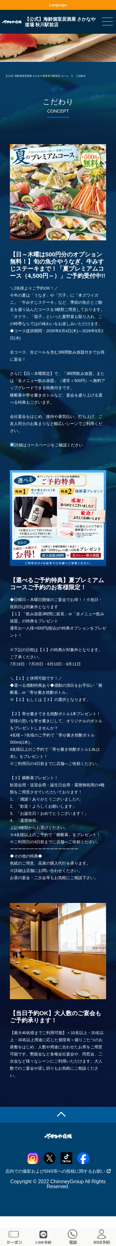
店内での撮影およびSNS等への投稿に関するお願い (58, 1171)
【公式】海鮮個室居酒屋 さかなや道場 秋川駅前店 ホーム (37, 76)
